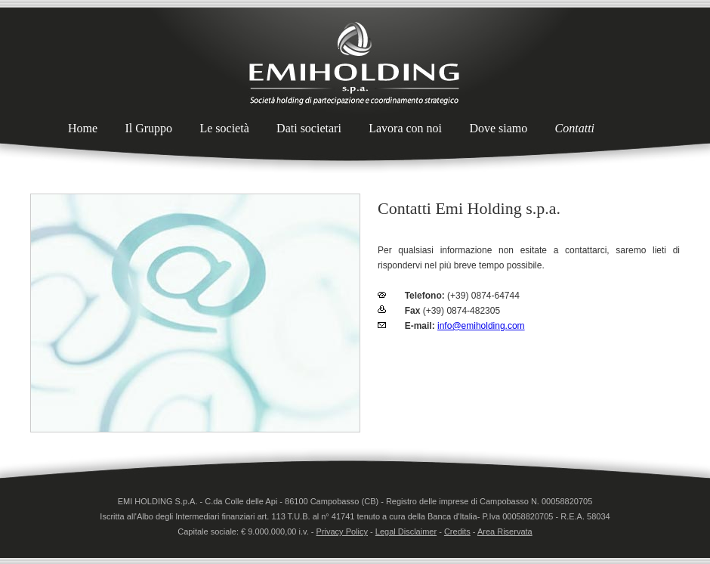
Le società (223, 128)
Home (82, 128)
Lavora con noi (405, 128)
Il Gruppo (148, 128)
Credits (457, 531)
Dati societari (308, 128)
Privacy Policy (342, 531)
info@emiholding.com (481, 326)
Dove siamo (498, 128)
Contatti (574, 128)
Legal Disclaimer (406, 531)
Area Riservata (504, 531)
